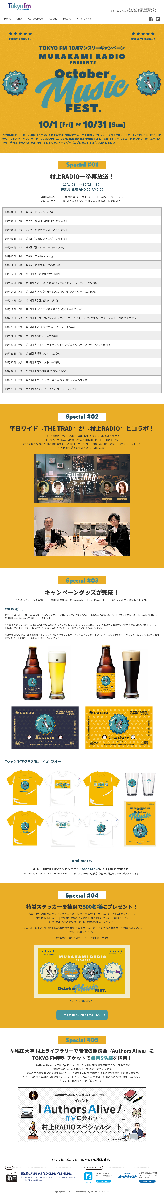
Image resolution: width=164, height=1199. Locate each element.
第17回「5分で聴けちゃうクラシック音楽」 (40, 327)
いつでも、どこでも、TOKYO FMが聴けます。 (82, 1159)
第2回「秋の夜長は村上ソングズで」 (36, 221)
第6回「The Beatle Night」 (31, 256)
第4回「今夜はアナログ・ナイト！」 (36, 238)
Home (7, 18)
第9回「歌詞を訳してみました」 (34, 265)
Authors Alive (83, 18)
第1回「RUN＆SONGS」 (29, 212)
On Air (19, 18)
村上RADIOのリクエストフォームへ (82, 1014)
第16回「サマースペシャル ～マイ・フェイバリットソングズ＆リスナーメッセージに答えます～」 (72, 318)
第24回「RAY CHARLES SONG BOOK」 (38, 371)
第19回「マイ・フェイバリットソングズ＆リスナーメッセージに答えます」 (59, 344)
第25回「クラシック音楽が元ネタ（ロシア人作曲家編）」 (48, 380)
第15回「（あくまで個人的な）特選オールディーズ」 (45, 309)
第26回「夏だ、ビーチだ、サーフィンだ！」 (41, 389)
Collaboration (36, 18)
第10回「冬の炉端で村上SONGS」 (35, 274)
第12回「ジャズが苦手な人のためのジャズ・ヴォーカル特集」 (51, 291)
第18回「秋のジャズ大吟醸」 (32, 336)
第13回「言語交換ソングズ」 (32, 300)
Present (66, 18)
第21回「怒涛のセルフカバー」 (33, 353)
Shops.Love (90, 869)
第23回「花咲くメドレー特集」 (33, 362)
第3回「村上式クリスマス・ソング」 (36, 230)
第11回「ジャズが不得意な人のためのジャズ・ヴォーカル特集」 (52, 283)
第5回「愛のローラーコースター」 (35, 247)
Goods (53, 18)
